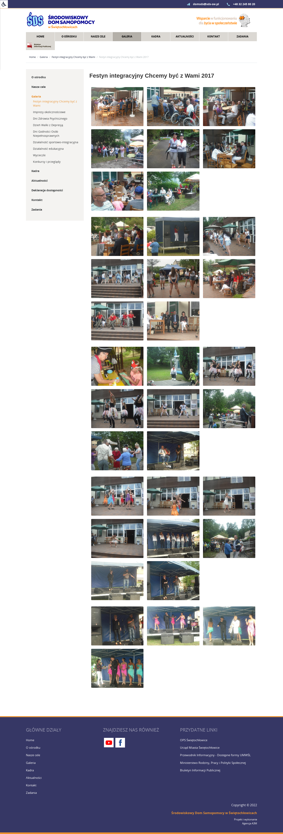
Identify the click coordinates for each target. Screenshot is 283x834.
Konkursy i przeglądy (47, 162)
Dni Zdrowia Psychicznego (50, 118)
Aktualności (185, 36)
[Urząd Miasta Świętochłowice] (217, 747)
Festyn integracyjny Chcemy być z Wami (73, 57)
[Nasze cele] (63, 755)
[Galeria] (63, 762)
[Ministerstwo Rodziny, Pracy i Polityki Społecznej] (217, 762)
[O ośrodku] (63, 747)
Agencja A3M (249, 823)
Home (40, 36)
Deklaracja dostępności (47, 190)
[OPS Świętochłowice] (217, 740)
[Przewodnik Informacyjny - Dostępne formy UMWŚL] (217, 755)
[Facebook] (120, 742)
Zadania (242, 36)
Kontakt (213, 36)
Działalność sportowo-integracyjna (55, 142)
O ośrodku (69, 36)
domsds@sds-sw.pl (201, 4)
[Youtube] (108, 742)
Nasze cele (98, 36)
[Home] (63, 740)
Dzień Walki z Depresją (48, 125)
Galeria (127, 36)
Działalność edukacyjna (48, 149)
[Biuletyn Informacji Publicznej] (217, 770)
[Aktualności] (63, 777)
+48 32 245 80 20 (239, 4)
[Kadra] (63, 770)
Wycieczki (39, 155)
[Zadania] (63, 792)
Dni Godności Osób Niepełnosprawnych (46, 134)
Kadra (155, 36)
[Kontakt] (63, 785)
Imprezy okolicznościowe (49, 112)
